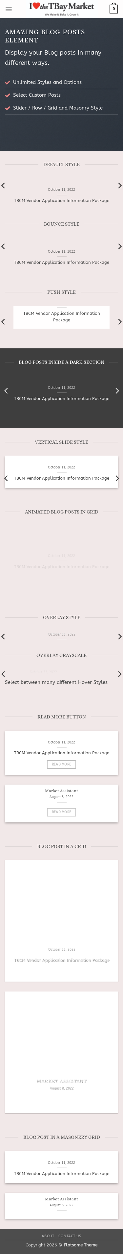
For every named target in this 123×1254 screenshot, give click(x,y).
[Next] (117, 391)
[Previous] (6, 391)
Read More (62, 764)
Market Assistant (61, 791)
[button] (8, 9)
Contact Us (69, 1236)
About (48, 1236)
